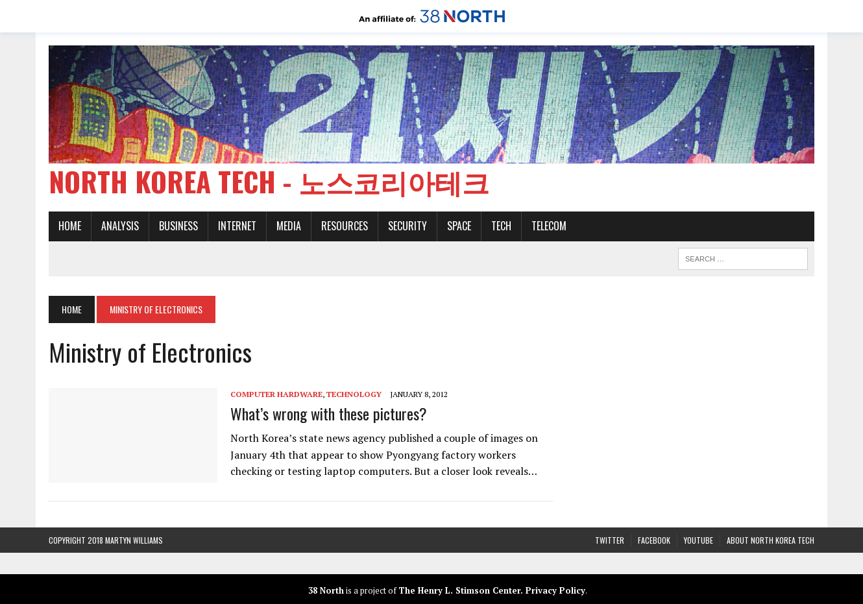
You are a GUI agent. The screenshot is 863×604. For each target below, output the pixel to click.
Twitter (609, 540)
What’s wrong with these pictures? (328, 413)
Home (69, 226)
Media (288, 226)
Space (459, 226)
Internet (237, 226)
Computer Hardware (276, 394)
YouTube (698, 540)
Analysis (120, 226)
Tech (501, 226)
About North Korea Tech (770, 540)
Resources (344, 226)
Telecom (548, 226)
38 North (326, 590)
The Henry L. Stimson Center (459, 590)
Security (407, 226)
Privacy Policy (555, 590)
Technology (354, 394)
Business (178, 226)
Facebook (654, 540)
